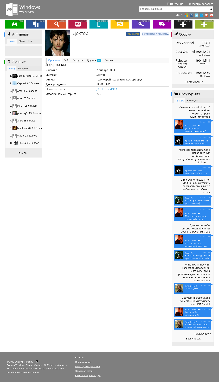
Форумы (78, 60)
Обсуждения (187, 94)
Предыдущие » (203, 333)
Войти (172, 3)
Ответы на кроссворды (88, 375)
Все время (23, 68)
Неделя (12, 41)
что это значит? (193, 81)
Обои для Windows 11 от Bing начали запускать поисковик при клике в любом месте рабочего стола (195, 186)
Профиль (54, 60)
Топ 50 (23, 153)
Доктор (81, 33)
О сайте (79, 357)
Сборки (182, 34)
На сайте (180, 100)
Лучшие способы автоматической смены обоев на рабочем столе (195, 228)
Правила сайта (83, 362)
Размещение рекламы (87, 366)
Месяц (22, 41)
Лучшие (16, 62)
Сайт (67, 60)
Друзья (94, 60)
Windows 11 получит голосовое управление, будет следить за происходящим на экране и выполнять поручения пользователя (193, 272)
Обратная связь (84, 370)
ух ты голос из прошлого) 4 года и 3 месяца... (195, 131)
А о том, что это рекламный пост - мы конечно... (196, 246)
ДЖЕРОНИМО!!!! (106, 89)
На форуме (192, 100)
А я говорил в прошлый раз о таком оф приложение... (197, 203)
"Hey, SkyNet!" (192, 288)
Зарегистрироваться (200, 3)
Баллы (109, 60)
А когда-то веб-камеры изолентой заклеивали (197, 327)
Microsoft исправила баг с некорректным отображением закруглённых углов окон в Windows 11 (194, 156)
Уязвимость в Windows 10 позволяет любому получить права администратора (194, 112)
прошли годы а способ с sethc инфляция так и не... (197, 143)
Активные (18, 34)
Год (30, 41)
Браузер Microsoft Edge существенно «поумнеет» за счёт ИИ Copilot (194, 301)
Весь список (193, 338)
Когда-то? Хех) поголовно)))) (192, 313)
